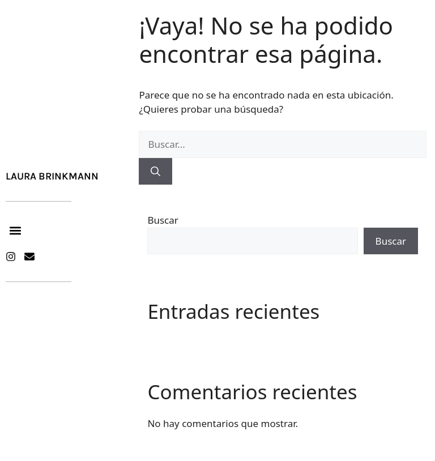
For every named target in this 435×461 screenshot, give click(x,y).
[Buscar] (155, 171)
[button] (15, 230)
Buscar (162, 220)
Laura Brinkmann (52, 176)
